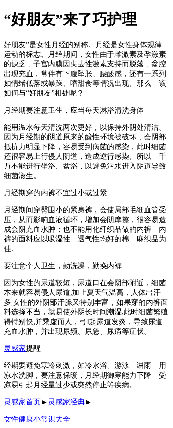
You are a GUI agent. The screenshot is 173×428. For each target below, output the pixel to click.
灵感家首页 (22, 402)
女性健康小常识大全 (37, 419)
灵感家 (15, 348)
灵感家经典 (66, 402)
